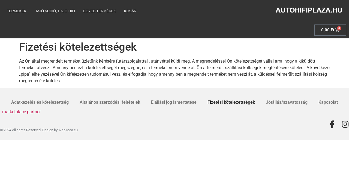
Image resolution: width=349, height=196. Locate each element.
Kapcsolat (328, 102)
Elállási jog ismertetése (174, 102)
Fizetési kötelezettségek (231, 102)
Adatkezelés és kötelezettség (40, 102)
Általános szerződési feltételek (110, 102)
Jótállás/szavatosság (287, 102)
